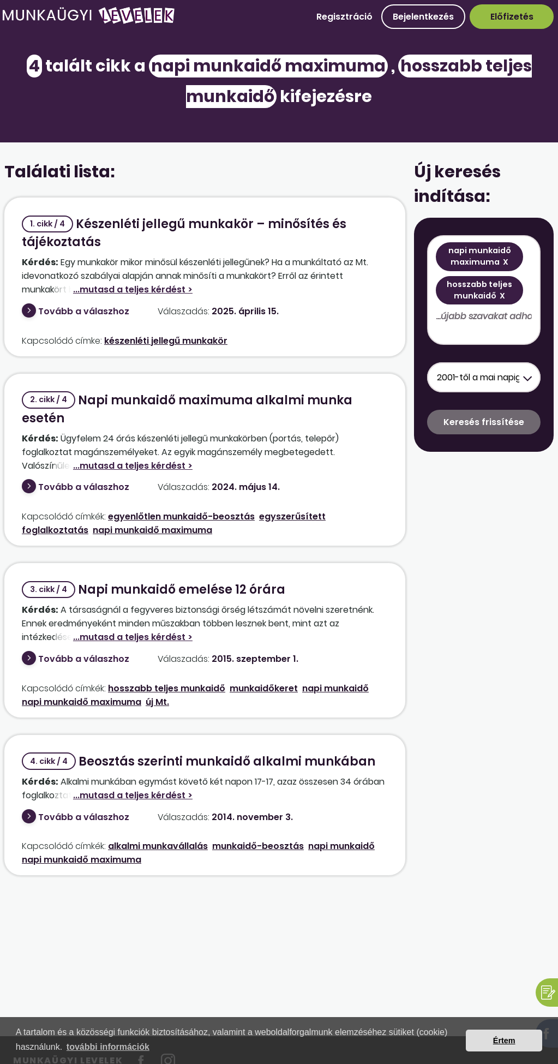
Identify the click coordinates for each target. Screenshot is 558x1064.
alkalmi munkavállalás (158, 846)
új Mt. (157, 702)
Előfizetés (511, 16)
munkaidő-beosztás (258, 846)
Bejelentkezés (423, 16)
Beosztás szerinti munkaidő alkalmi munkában (198, 761)
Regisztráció (344, 16)
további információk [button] (108, 1046)
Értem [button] (504, 1040)
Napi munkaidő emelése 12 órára (153, 589)
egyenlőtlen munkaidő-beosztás (181, 516)
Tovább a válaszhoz (83, 311)
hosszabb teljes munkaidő (166, 688)
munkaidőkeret (264, 688)
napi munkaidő (335, 688)
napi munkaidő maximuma (152, 530)
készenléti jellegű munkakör (165, 340)
